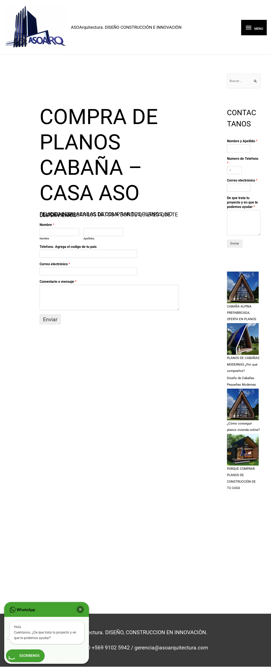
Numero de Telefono (242, 164)
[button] (80, 609)
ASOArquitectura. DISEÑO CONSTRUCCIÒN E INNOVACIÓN (140, 28)
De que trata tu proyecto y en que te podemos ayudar (242, 205)
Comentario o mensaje (58, 283)
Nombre (47, 226)
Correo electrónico (55, 265)
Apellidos (88, 239)
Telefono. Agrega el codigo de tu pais (68, 248)
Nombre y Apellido (242, 144)
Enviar (50, 321)
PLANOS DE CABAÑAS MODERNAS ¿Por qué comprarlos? (243, 367)
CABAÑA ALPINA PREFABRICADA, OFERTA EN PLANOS (241, 316)
